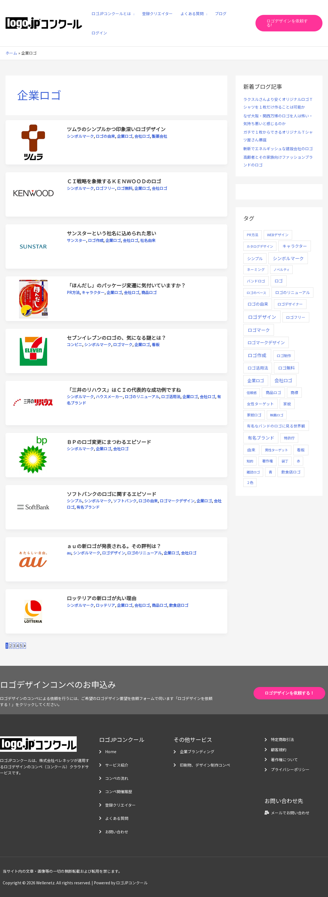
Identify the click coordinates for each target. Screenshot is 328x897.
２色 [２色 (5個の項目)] (250, 482)
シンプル (74, 500)
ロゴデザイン (113, 553)
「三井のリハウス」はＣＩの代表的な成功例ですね (124, 389)
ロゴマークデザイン (177, 500)
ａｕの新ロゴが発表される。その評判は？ (114, 545)
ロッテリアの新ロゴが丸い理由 (101, 598)
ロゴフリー (105, 188)
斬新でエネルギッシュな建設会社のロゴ (278, 148)
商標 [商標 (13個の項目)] (294, 392)
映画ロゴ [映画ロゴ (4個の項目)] (276, 415)
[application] (132, 13)
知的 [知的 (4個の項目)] (250, 461)
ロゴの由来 (105, 136)
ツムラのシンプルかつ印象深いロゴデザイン (116, 129)
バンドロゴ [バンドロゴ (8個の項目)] (256, 281)
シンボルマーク (80, 136)
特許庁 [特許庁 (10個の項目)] (289, 438)
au (69, 553)
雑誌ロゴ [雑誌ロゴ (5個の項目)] (253, 472)
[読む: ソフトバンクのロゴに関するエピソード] (33, 506)
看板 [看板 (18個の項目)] (301, 449)
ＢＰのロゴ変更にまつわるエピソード (109, 441)
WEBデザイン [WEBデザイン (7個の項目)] (278, 234)
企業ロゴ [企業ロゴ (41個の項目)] (255, 380)
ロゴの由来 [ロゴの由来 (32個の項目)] (257, 304)
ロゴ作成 (95, 240)
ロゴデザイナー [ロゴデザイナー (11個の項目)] (290, 304)
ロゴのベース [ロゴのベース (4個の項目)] (256, 292)
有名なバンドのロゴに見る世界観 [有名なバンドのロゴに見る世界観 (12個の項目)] (276, 426)
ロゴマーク (122, 344)
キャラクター (93, 292)
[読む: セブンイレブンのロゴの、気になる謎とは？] (33, 350)
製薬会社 (159, 136)
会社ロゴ (142, 136)
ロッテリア (105, 605)
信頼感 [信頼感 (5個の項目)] (252, 392)
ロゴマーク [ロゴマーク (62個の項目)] (259, 330)
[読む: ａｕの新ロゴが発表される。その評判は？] (33, 558)
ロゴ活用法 (170, 396)
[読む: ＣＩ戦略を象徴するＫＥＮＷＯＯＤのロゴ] (33, 194)
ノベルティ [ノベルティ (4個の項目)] (281, 269)
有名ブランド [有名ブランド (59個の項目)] (261, 437)
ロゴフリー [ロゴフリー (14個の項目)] (295, 317)
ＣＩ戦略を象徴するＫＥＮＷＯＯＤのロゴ (114, 181)
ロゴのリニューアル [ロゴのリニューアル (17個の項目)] (292, 292)
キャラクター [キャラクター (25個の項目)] (294, 246)
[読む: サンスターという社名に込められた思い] (33, 246)
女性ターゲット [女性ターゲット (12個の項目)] (260, 403)
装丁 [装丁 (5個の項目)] (285, 461)
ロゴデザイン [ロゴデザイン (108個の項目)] (262, 316)
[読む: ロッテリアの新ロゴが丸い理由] (33, 610)
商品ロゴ (149, 292)
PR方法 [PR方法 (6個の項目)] (252, 234)
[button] (288, 23)
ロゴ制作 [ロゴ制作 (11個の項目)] (284, 355)
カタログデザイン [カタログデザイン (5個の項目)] (260, 246)
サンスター (76, 240)
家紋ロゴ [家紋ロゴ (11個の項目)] (254, 414)
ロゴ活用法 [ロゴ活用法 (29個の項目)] (257, 368)
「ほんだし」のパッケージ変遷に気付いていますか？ (126, 285)
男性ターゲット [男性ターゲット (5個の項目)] (276, 450)
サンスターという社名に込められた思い (111, 233)
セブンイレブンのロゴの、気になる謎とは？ (116, 337)
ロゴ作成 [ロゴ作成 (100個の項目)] (257, 355)
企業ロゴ (124, 136)
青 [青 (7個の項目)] (270, 472)
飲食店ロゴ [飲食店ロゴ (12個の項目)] (291, 472)
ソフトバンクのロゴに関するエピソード (111, 493)
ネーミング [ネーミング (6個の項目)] (256, 269)
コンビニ (74, 344)
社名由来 (148, 240)
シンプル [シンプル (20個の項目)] (255, 258)
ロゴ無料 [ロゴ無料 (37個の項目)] (286, 368)
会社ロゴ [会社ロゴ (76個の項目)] (283, 380)
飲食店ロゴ (178, 605)
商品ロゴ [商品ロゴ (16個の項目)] (273, 392)
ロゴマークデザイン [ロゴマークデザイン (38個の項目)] (266, 342)
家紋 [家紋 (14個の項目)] (287, 403)
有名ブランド (88, 507)
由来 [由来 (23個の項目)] (251, 449)
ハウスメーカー (109, 396)
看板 (155, 344)
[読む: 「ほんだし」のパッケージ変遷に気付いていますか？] (33, 298)
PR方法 (73, 292)
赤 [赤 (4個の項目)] (298, 461)
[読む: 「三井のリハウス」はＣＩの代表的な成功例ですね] (33, 402)
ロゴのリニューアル (142, 396)
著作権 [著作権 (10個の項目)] (267, 461)
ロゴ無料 (124, 188)
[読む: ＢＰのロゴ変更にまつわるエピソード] (33, 454)
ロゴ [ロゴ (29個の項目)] (278, 281)
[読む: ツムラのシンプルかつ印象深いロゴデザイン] (33, 142)
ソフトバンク (125, 500)
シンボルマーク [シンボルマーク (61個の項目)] (288, 258)
